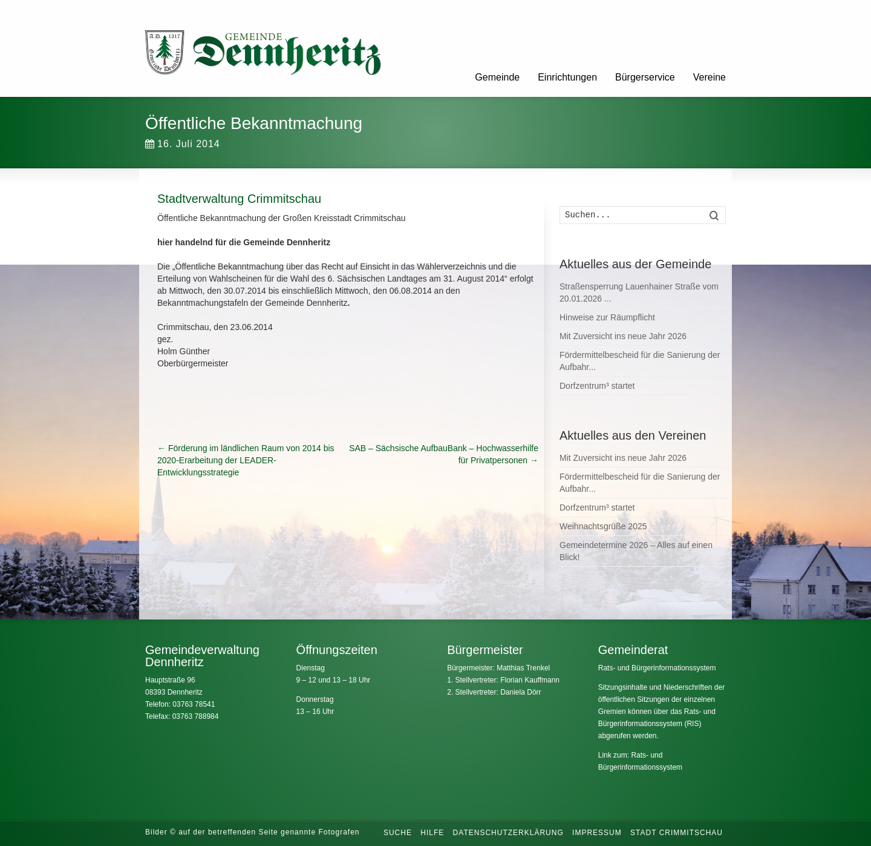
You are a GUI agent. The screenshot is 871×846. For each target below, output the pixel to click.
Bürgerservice (645, 77)
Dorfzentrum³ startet (596, 386)
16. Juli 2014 (182, 144)
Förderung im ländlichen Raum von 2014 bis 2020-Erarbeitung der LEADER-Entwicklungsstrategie (245, 460)
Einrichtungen (567, 77)
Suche (397, 832)
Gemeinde (497, 77)
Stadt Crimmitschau (676, 832)
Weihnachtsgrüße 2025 (603, 526)
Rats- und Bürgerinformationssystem (657, 668)
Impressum (597, 832)
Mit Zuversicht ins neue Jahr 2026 (623, 336)
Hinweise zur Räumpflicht (607, 317)
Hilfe (432, 832)
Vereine (709, 77)
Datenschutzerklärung (508, 832)
